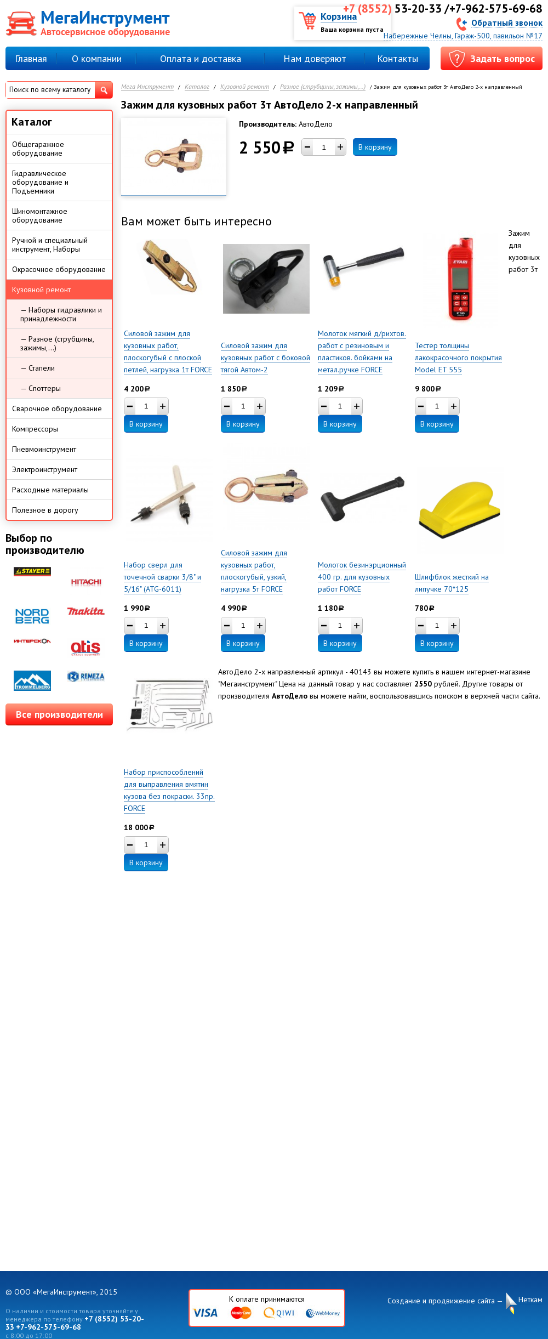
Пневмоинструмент (44, 449)
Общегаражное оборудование (38, 148)
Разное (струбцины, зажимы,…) (323, 86)
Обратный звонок (507, 22)
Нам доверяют (314, 58)
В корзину (375, 147)
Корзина (339, 16)
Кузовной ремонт (244, 86)
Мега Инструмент (147, 86)
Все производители (59, 714)
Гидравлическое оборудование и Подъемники (40, 182)
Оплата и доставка (200, 58)
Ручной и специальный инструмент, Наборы (50, 244)
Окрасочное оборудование (59, 269)
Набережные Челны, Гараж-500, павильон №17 (463, 36)
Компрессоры (35, 429)
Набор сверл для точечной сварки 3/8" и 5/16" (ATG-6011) (162, 577)
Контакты (397, 58)
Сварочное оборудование (57, 408)
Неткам (530, 1300)
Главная (31, 58)
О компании (97, 58)
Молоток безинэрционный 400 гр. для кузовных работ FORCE (362, 577)
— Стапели (37, 368)
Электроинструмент (44, 469)
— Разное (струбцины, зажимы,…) (57, 343)
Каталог (197, 86)
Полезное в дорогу (45, 510)
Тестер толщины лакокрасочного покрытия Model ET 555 (458, 358)
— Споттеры (40, 388)
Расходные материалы (50, 490)
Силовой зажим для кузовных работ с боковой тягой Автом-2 (265, 358)
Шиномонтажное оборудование (39, 215)
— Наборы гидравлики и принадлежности (61, 314)
